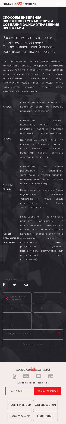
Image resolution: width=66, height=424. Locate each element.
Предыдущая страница (15, 298)
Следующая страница (33, 334)
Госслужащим (20, 416)
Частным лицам (20, 405)
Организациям (45, 405)
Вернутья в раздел (33, 344)
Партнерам (45, 416)
